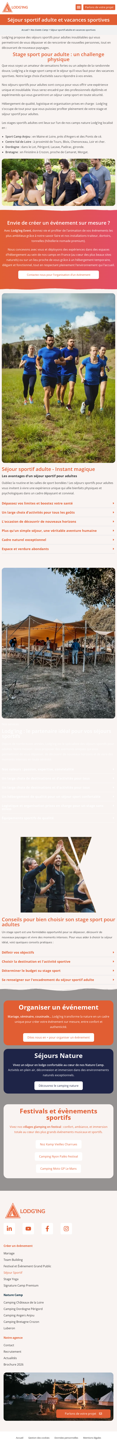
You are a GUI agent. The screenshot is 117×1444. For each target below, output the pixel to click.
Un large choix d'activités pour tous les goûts (38, 512)
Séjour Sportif (13, 1272)
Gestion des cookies (38, 1437)
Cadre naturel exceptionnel (24, 539)
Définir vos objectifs (18, 952)
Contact (9, 1345)
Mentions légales (92, 1437)
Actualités (10, 1358)
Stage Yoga (11, 1279)
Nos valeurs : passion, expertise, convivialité (38, 769)
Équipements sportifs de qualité (28, 818)
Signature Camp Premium (21, 1285)
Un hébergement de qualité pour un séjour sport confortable (51, 796)
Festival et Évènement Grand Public (27, 1266)
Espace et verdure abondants (25, 548)
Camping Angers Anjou (19, 1315)
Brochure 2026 (13, 1364)
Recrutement (12, 1351)
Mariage (9, 1253)
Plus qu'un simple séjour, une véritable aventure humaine (49, 530)
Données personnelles (66, 1437)
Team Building (13, 1260)
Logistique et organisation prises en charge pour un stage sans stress (52, 807)
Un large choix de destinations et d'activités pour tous (46, 778)
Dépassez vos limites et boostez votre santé (37, 503)
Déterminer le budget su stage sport (31, 970)
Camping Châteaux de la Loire (24, 1302)
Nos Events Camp (39, 29)
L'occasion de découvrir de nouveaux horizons (39, 521)
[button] (79, 7)
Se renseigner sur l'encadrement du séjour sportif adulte (48, 979)
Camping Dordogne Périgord (23, 1309)
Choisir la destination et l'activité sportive (36, 961)
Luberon (9, 1328)
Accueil (25, 29)
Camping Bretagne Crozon (21, 1322)
